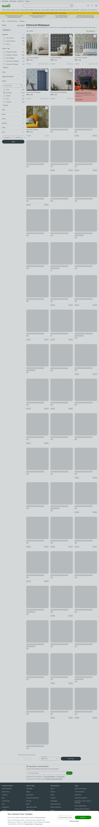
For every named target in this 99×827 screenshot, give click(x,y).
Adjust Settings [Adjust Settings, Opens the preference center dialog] (74, 821)
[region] (49, 819)
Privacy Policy (38, 824)
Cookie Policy (29, 824)
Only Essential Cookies (65, 817)
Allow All (83, 817)
